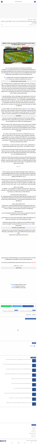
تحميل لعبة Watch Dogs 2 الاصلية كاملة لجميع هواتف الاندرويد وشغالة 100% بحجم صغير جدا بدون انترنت (18, 393)
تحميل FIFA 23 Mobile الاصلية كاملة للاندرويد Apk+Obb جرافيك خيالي (23, 388)
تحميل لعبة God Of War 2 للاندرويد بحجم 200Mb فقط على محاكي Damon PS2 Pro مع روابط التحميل (19, 359)
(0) (2, 24)
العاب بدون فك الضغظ (32, 433)
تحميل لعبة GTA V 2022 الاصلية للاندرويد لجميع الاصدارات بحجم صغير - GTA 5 (21, 383)
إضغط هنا (13, 284)
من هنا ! (5, 77)
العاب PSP (33, 428)
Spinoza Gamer (18, 1)
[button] (28, 306)
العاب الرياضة (30, 19)
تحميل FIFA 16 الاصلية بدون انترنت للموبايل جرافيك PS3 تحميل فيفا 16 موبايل (21, 378)
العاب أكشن (33, 430)
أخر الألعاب (34, 19)
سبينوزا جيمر (7, 68)
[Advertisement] (18, 10)
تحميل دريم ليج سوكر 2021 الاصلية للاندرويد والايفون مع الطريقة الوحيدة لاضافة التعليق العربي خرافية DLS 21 (17, 364)
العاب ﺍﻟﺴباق (33, 436)
